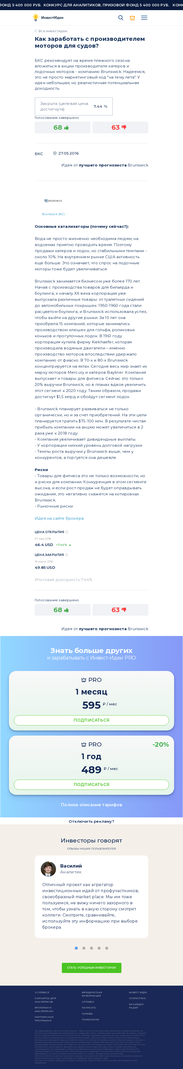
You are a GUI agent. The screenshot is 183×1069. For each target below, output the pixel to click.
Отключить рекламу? (91, 821)
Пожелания (90, 1019)
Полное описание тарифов (91, 804)
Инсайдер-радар (136, 1006)
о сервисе (42, 992)
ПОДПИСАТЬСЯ (91, 720)
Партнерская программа (44, 1019)
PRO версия (133, 18)
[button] (76, 948)
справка (88, 1001)
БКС (39, 153)
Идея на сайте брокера (59, 518)
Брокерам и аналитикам (44, 1009)
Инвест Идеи (138, 992)
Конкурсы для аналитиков (45, 1000)
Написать (89, 1007)
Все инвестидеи (53, 31)
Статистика (137, 998)
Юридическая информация (92, 994)
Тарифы (87, 1013)
